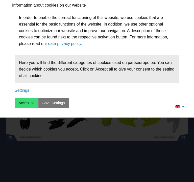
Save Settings (53, 103)
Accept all (26, 103)
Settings (22, 90)
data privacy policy (64, 43)
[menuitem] (178, 106)
